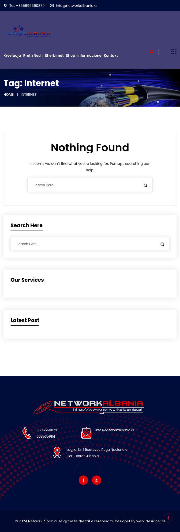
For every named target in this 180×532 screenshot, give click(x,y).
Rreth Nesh (33, 55)
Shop (70, 55)
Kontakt (111, 55)
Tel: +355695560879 (24, 5)
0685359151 (46, 436)
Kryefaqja (12, 55)
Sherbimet (54, 55)
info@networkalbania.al (74, 5)
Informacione (89, 55)
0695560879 (47, 430)
